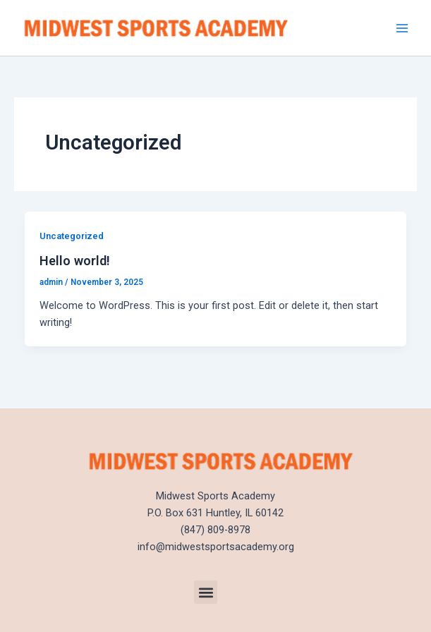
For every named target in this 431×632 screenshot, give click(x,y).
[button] (205, 592)
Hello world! (75, 260)
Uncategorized (72, 236)
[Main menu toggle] (402, 28)
